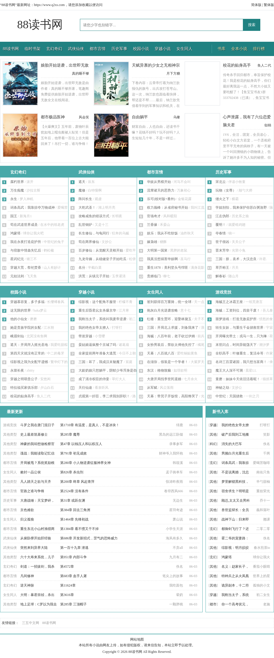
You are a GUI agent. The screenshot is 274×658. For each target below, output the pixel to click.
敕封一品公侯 (30, 472)
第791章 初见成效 (73, 453)
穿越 (213, 425)
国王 (13, 216)
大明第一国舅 (157, 250)
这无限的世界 (20, 310)
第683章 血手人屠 (73, 576)
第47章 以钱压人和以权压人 (81, 444)
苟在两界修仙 (88, 242)
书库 (221, 49)
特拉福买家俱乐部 (24, 388)
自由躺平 (140, 117)
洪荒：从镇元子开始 (93, 276)
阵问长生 (85, 199)
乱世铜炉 (85, 225)
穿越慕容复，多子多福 (27, 302)
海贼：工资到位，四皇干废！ (237, 310)
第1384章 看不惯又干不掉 (79, 529)
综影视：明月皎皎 (235, 548)
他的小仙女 (18, 319)
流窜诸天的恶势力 (160, 190)
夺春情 (220, 233)
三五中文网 (30, 623)
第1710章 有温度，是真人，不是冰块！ (89, 425)
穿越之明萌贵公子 (24, 379)
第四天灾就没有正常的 (27, 353)
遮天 (81, 182)
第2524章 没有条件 (74, 491)
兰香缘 (152, 225)
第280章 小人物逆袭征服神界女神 (85, 463)
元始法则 (17, 276)
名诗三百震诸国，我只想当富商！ (241, 362)
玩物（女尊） (225, 190)
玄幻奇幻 (54, 49)
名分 (81, 268)
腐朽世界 (17, 182)
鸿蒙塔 (15, 233)
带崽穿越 (85, 336)
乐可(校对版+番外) (161, 199)
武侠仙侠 (76, 49)
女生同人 (184, 49)
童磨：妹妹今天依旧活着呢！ (237, 379)
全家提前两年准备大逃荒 (97, 353)
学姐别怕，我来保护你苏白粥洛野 (241, 208)
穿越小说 (163, 49)
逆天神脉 (27, 585)
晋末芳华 (222, 250)
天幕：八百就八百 (160, 353)
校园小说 (141, 49)
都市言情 (98, 49)
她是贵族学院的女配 (25, 328)
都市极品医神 (53, 117)
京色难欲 (27, 510)
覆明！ (220, 225)
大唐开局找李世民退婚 (164, 379)
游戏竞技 (223, 292)
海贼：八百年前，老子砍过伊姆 (171, 336)
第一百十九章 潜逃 (74, 548)
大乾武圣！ (87, 208)
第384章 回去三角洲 (75, 510)
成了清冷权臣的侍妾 (93, 379)
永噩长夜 (17, 370)
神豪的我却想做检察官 (37, 444)
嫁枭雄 (152, 242)
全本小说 (239, 49)
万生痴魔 (17, 190)
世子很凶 (222, 242)
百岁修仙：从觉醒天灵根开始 (100, 250)
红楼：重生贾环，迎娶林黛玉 (169, 319)
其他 (213, 434)
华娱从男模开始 (159, 182)
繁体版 (269, 5)
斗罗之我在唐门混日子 (37, 425)
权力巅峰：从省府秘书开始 (167, 208)
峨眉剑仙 (17, 336)
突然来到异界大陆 (34, 548)
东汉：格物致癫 (159, 370)
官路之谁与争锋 (32, 491)
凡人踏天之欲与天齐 (35, 482)
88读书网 (40, 24)
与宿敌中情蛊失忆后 (25, 250)
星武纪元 (17, 259)
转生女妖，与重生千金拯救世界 (239, 328)
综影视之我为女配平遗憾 (29, 362)
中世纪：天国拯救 (229, 396)
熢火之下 (222, 199)
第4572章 (67, 567)
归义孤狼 (27, 519)
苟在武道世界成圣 (24, 225)
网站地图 (137, 639)
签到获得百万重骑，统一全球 (169, 302)
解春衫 (220, 276)
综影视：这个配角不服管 (97, 302)
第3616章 (67, 595)
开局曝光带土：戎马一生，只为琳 (241, 336)
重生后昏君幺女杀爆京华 (97, 310)
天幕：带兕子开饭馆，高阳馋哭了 (172, 396)
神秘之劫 (222, 388)
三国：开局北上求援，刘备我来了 (172, 328)
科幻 (213, 444)
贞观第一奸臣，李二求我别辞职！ (104, 396)
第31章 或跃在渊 (72, 501)
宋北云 (220, 182)
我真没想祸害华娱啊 (162, 259)
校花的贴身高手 (237, 65)
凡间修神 (27, 576)
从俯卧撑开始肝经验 (35, 538)
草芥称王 (222, 268)
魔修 (81, 190)
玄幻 (213, 463)
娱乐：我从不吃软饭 (162, 233)
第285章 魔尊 (70, 434)
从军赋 (152, 388)
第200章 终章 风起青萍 (77, 482)
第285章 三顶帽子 (73, 604)
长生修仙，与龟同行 (93, 233)
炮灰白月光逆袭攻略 (162, 310)
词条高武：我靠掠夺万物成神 (32, 208)
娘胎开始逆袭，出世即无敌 (65, 65)
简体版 (256, 5)
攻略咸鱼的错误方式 (93, 216)
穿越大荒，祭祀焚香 (25, 268)
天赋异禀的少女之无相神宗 (156, 65)
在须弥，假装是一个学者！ (167, 362)
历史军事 (119, 49)
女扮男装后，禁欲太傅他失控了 (171, 345)
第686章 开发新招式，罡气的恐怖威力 (89, 538)
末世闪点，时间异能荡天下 (236, 345)
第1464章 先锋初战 (74, 519)
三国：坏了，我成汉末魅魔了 (100, 362)
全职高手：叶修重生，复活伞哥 (239, 353)
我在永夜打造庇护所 (25, 242)
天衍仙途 (85, 388)
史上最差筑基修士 (34, 434)
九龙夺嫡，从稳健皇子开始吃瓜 (102, 259)
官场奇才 (154, 216)
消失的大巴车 (231, 444)
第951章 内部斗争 (73, 557)
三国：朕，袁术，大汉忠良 (236, 259)
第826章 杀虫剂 (71, 472)
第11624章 (68, 585)
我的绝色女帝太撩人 (93, 328)
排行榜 (259, 49)
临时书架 (33, 49)
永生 (13, 199)
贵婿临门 (154, 276)
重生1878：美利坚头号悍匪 (167, 268)
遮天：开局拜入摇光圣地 (29, 345)
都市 (213, 604)
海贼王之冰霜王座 (229, 302)
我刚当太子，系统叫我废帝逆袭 (102, 319)
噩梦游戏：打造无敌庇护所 (236, 319)
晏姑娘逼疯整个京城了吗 (97, 345)
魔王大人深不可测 (229, 370)
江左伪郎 (222, 216)
